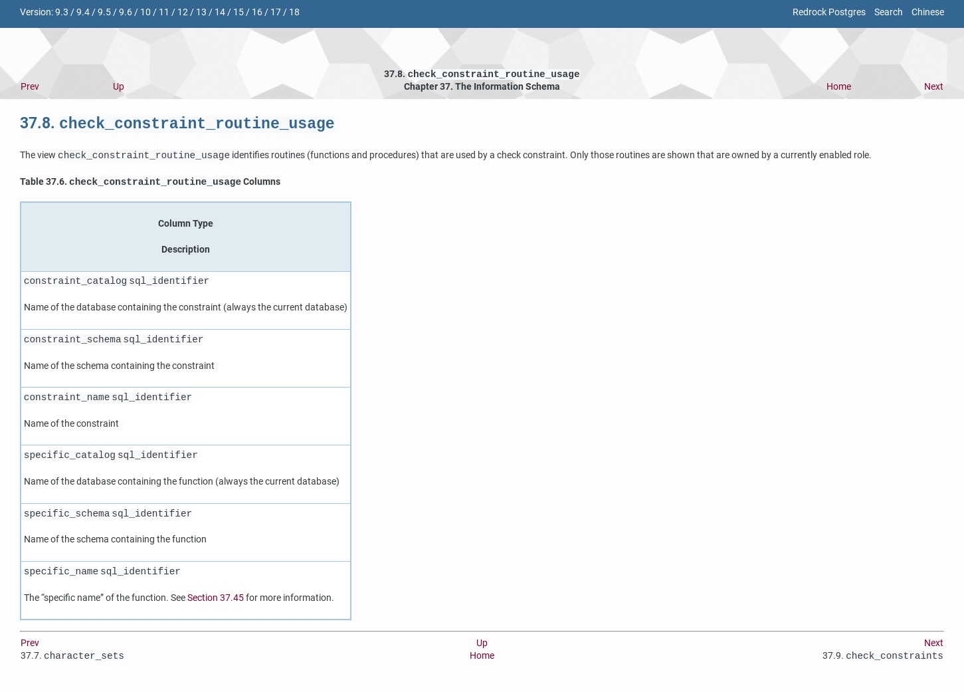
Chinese (928, 12)
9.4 (83, 12)
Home (838, 88)
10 (145, 12)
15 (238, 12)
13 (201, 12)
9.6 (125, 12)
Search (888, 12)
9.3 (61, 12)
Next (933, 88)
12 (182, 12)
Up (118, 88)
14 (220, 12)
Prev (30, 88)
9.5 (104, 12)
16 (257, 12)
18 (294, 12)
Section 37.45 (215, 602)
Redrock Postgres (829, 12)
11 (164, 12)
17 (275, 12)
